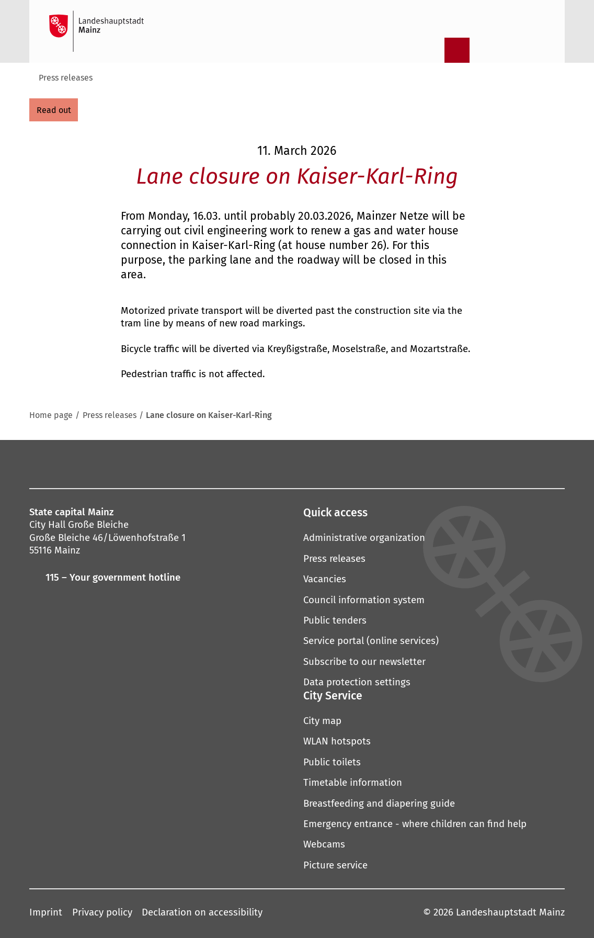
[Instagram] (198, 463)
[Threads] (318, 463)
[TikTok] (407, 463)
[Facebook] (177, 463)
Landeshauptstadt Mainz (510, 912)
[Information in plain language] (484, 50)
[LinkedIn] (348, 463)
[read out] (53, 109)
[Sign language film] (511, 50)
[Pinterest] (258, 463)
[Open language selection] (538, 50)
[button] (434, 513)
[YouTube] (288, 463)
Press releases (66, 78)
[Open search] (429, 50)
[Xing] (378, 463)
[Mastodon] (228, 463)
